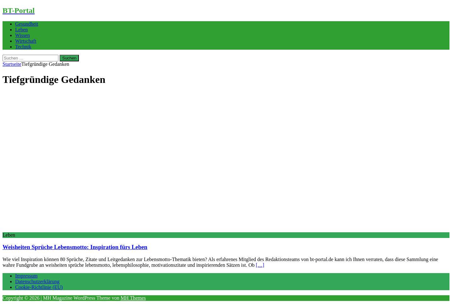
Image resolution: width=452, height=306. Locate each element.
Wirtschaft (25, 41)
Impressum (26, 275)
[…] (260, 265)
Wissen (22, 35)
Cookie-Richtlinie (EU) (39, 287)
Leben (21, 29)
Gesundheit (26, 24)
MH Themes (133, 298)
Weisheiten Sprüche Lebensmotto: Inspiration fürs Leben (75, 247)
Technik (23, 46)
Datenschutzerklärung (37, 281)
